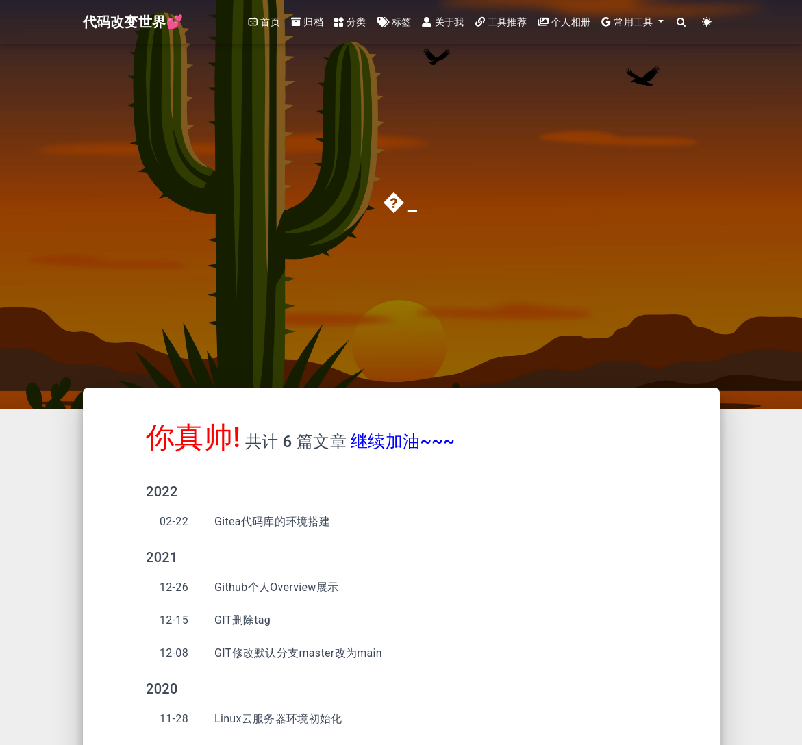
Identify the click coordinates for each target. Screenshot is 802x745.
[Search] (681, 22)
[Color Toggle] (707, 22)
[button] (632, 22)
